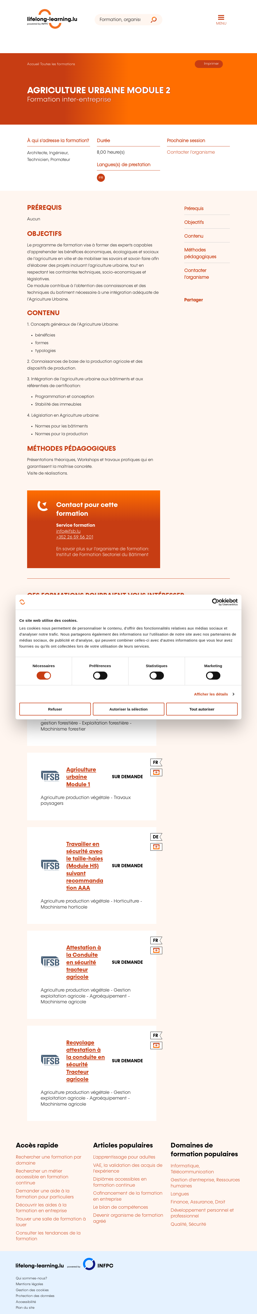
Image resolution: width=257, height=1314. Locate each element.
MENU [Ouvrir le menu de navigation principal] (221, 23)
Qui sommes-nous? (31, 1278)
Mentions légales (29, 1284)
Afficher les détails (211, 694)
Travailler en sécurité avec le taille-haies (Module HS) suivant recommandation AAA (84, 866)
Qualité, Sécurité (188, 1224)
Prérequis (194, 209)
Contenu (193, 236)
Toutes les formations (57, 64)
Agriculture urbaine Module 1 (81, 777)
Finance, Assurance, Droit (198, 1202)
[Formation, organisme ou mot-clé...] (120, 19)
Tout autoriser (202, 709)
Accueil (33, 64)
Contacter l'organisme (191, 152)
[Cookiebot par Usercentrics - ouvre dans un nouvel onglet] (216, 602)
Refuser (55, 709)
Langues (180, 1194)
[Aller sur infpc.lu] (64, 1269)
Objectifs (194, 222)
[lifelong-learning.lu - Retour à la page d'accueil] (52, 20)
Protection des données (35, 1296)
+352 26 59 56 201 (74, 537)
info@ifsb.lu (68, 531)
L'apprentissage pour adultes (124, 1157)
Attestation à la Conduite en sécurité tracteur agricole (83, 962)
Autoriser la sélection (128, 709)
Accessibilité (26, 1302)
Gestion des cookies (32, 1290)
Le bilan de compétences (120, 1207)
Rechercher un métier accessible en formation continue (42, 1177)
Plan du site (25, 1307)
